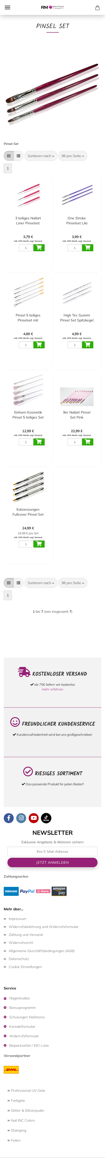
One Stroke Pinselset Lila (76, 220)
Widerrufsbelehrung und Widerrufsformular (44, 926)
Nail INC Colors (21, 1120)
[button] (9, 156)
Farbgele (16, 1100)
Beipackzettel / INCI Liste (29, 1045)
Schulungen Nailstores (27, 1017)
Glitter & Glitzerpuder (25, 1110)
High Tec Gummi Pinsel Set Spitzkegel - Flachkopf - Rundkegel (77, 318)
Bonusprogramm (22, 1007)
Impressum (17, 918)
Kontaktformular (22, 1026)
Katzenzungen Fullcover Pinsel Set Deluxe (28, 512)
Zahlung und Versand (26, 934)
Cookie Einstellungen (25, 967)
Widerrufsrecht (21, 942)
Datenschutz (19, 959)
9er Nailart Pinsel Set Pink (76, 415)
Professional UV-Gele (26, 1090)
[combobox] (40, 156)
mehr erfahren (52, 689)
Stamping (16, 1130)
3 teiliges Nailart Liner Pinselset (28, 220)
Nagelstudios (19, 998)
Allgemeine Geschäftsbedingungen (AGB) (42, 951)
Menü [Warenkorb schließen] (7, 7)
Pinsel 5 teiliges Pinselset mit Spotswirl (28, 318)
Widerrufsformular (24, 1036)
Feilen (13, 1140)
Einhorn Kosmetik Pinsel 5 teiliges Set (28, 415)
